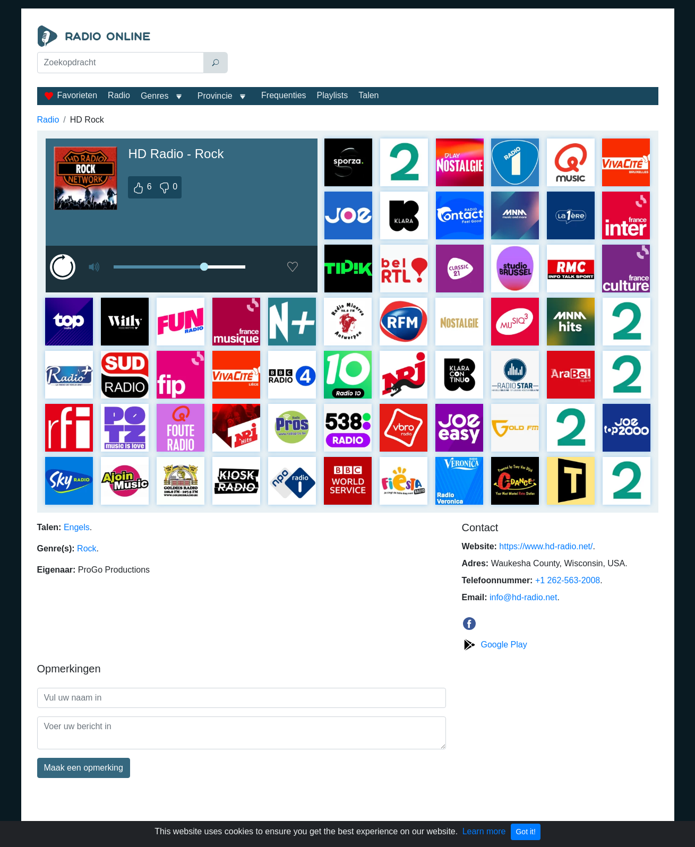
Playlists (332, 95)
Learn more (484, 831)
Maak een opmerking (83, 767)
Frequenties (283, 95)
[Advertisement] (445, 52)
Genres (154, 95)
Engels (77, 527)
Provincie (216, 95)
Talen (368, 95)
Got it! (525, 831)
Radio (119, 95)
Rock (86, 548)
